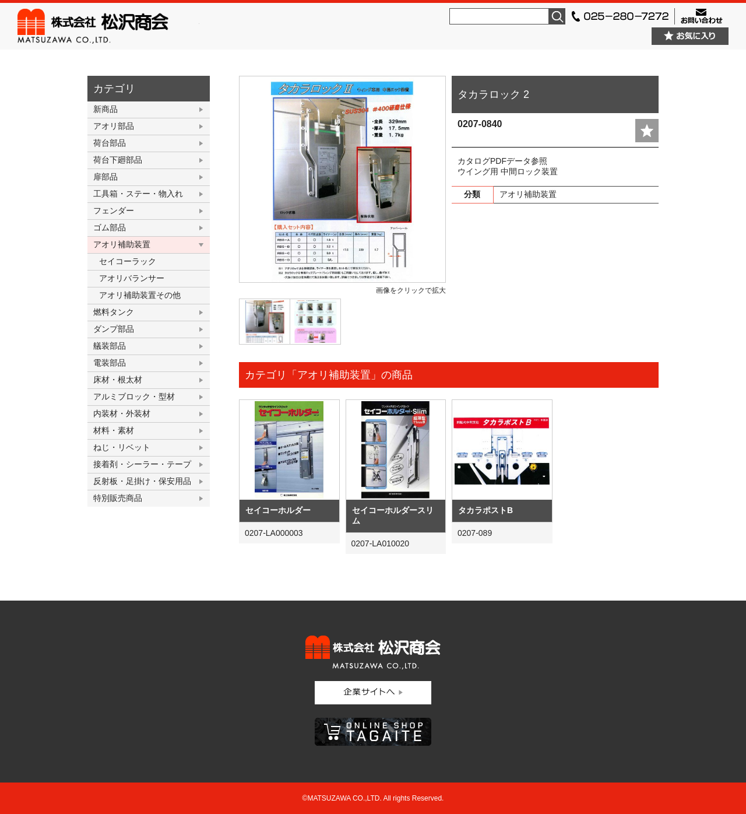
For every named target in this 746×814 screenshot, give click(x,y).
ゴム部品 (109, 227)
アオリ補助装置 (121, 244)
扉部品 (105, 176)
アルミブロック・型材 (134, 396)
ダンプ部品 (113, 329)
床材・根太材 (117, 379)
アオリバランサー (131, 278)
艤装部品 (109, 345)
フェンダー (113, 210)
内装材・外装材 (121, 413)
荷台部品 (109, 143)
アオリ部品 (113, 126)
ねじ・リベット (121, 447)
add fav (647, 130)
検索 (557, 16)
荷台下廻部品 (117, 159)
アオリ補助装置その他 (140, 295)
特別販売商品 (117, 498)
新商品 (105, 109)
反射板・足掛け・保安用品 (142, 481)
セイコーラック (127, 261)
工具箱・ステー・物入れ (138, 193)
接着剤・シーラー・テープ (142, 464)
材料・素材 (113, 430)
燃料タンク (113, 312)
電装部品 (109, 362)
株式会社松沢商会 (108, 26)
